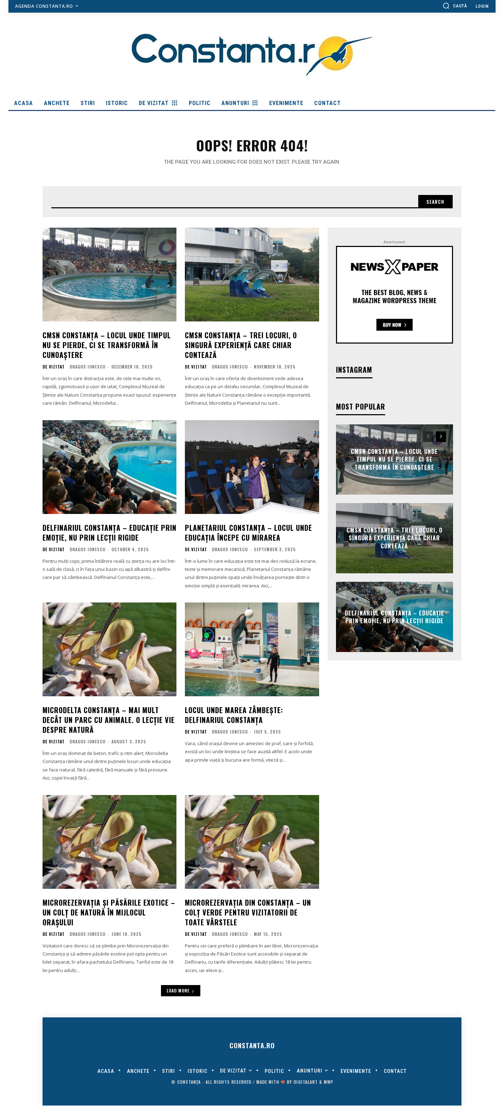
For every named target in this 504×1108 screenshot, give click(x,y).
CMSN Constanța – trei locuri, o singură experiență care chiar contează (241, 347)
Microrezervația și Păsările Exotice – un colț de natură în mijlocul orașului (109, 914)
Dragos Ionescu (87, 369)
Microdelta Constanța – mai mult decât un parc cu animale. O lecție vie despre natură (109, 722)
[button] (454, 5)
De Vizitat (54, 369)
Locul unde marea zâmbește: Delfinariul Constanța (234, 717)
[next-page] (441, 439)
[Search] (434, 203)
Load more (181, 993)
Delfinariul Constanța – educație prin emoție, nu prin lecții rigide (109, 534)
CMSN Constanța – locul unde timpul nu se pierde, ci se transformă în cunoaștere (107, 347)
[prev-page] (428, 439)
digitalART (305, 1084)
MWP (328, 1084)
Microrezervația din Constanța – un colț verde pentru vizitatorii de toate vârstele (248, 914)
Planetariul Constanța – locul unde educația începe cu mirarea (248, 534)
